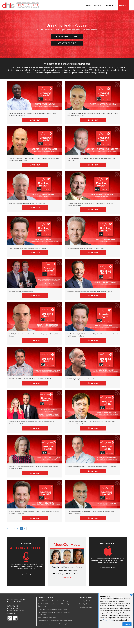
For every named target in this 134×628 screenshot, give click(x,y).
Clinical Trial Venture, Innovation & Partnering (53, 601)
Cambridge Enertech (85, 604)
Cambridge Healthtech (86, 601)
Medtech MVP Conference (47, 617)
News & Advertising (85, 607)
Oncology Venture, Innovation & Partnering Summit (55, 621)
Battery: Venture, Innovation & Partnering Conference (56, 624)
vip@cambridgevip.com (16, 610)
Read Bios (67, 577)
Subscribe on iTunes (108, 568)
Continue (127, 624)
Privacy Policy (108, 620)
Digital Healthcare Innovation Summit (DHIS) (52, 609)
